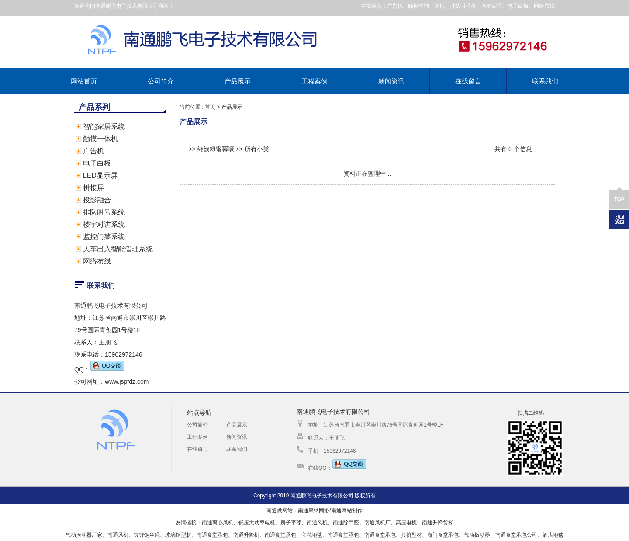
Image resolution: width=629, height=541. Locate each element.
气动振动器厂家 (84, 535)
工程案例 (314, 81)
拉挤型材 (411, 535)
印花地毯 (311, 535)
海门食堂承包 (443, 535)
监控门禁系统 (104, 236)
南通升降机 (246, 535)
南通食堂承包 (212, 535)
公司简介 (161, 81)
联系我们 (545, 81)
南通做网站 (279, 510)
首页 (210, 107)
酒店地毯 (553, 535)
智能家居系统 (104, 126)
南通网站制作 (347, 510)
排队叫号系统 (104, 212)
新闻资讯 (391, 81)
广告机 (93, 151)
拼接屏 (93, 187)
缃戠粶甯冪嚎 (215, 149)
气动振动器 (477, 535)
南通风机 (317, 523)
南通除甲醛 (346, 523)
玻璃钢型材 (178, 535)
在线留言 (468, 81)
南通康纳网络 (313, 510)
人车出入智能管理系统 (118, 249)
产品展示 (238, 81)
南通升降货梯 (437, 523)
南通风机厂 (377, 523)
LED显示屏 (100, 175)
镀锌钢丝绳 (147, 535)
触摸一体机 (100, 138)
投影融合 (97, 200)
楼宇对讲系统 (104, 224)
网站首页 (84, 81)
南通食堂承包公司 (516, 535)
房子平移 (290, 523)
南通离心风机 (217, 523)
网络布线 (97, 261)
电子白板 (97, 163)
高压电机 (406, 523)
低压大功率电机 (256, 523)
